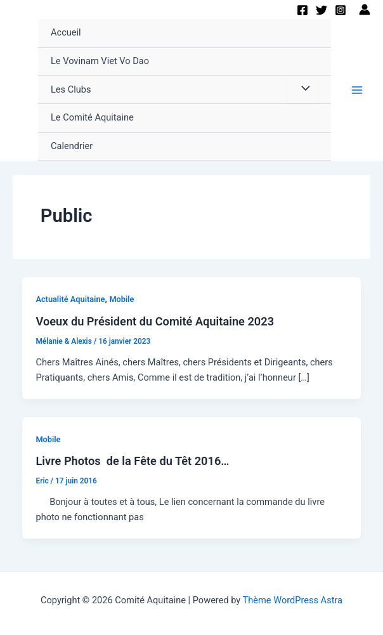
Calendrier (72, 146)
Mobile (121, 299)
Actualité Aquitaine (70, 299)
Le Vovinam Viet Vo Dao (100, 61)
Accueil (66, 32)
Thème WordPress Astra (292, 600)
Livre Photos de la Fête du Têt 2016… (132, 461)
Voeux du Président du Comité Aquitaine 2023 (155, 321)
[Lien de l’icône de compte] (364, 9)
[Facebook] (302, 10)
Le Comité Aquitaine (92, 117)
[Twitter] (321, 10)
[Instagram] (340, 10)
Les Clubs (71, 89)
